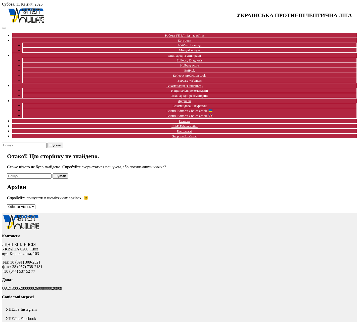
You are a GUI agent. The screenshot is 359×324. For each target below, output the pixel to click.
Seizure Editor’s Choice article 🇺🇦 (189, 111)
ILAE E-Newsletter (184, 126)
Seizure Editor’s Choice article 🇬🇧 (189, 116)
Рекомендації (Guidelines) (184, 86)
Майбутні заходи (189, 45)
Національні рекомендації (189, 90)
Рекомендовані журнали (189, 106)
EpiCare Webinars (189, 80)
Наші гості (184, 131)
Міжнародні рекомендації (189, 96)
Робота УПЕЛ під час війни (184, 35)
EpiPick (189, 70)
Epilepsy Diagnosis (189, 60)
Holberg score (189, 65)
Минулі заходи (189, 50)
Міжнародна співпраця (184, 55)
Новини (184, 121)
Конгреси (184, 40)
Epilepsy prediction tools (189, 75)
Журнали (184, 101)
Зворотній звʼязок (184, 136)
